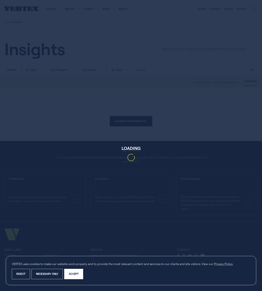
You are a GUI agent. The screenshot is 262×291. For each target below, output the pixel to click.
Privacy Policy (223, 264)
